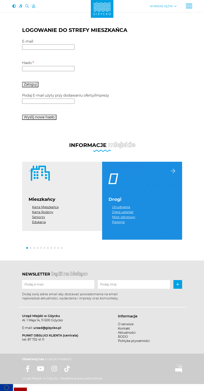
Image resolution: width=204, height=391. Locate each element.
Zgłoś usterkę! (123, 212)
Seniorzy (38, 217)
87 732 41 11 (36, 340)
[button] (27, 248)
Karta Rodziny (42, 212)
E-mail (27, 41)
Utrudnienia (121, 207)
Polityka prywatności (134, 341)
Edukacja (39, 222)
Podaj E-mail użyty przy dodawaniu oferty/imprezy (65, 95)
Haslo (28, 63)
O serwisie (126, 324)
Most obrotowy (123, 217)
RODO (123, 337)
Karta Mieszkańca (45, 207)
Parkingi (118, 222)
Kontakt (124, 328)
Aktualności (127, 333)
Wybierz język (161, 6)
